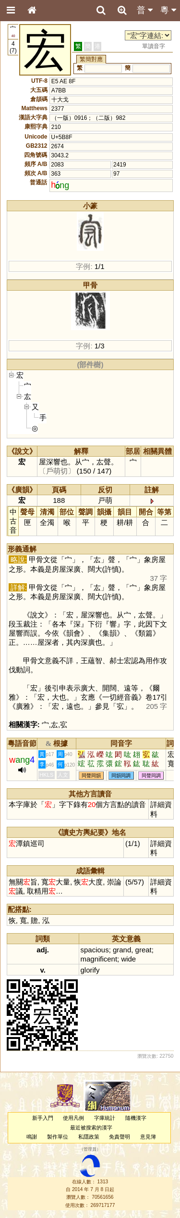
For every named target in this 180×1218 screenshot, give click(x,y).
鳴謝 (31, 1137)
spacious (95, 950)
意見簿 (148, 1137)
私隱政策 (88, 1137)
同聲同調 (151, 775)
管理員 (90, 1149)
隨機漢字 (135, 1118)
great (143, 950)
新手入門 (42, 1118)
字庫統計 (104, 1118)
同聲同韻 (91, 775)
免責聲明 (119, 1137)
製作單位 (57, 1137)
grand (122, 950)
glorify (90, 970)
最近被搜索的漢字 (91, 1127)
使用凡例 (73, 1118)
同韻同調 (121, 775)
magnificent (99, 959)
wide (128, 959)
